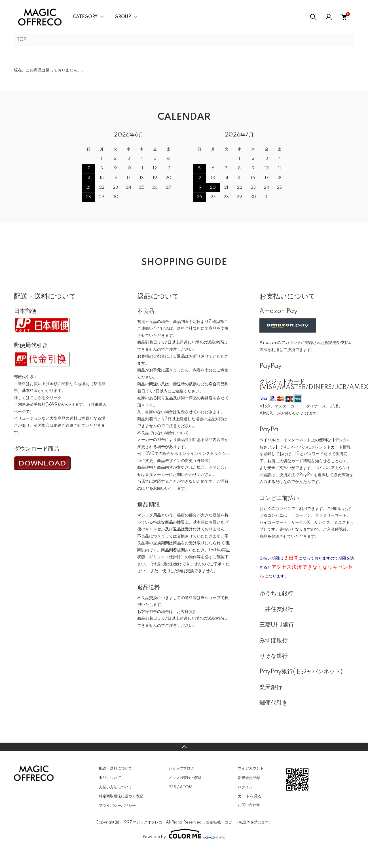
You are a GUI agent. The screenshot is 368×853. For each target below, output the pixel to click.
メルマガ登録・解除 (185, 778)
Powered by (184, 834)
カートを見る (250, 796)
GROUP (123, 17)
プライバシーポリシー (117, 806)
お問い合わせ (249, 805)
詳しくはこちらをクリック (38, 398)
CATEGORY (85, 17)
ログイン (245, 787)
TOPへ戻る (184, 747)
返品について (110, 778)
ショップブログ (181, 768)
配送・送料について (115, 768)
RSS (172, 787)
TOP (21, 39)
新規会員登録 (249, 778)
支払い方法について (115, 787)
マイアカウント (251, 768)
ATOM (186, 787)
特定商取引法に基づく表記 (121, 796)
